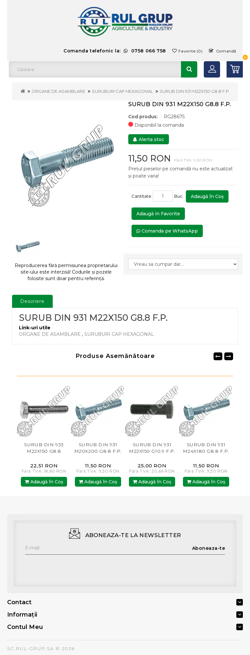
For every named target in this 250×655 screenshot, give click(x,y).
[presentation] (74, 567)
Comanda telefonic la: (114, 51)
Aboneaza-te (208, 548)
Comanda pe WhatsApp (167, 231)
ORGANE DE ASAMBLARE (58, 91)
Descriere (32, 301)
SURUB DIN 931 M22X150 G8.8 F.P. (195, 91)
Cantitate (141, 196)
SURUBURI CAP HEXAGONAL (122, 91)
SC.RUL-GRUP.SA (30, 648)
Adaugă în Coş (207, 196)
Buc (179, 196)
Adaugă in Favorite (158, 214)
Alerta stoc (148, 139)
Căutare (189, 69)
